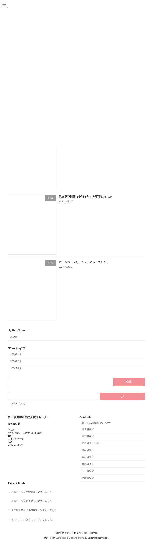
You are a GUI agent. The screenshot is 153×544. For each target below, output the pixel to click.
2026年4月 (16, 354)
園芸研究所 (88, 436)
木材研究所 (88, 470)
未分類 (13, 336)
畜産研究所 (88, 450)
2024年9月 (16, 368)
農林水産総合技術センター (96, 422)
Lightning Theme (76, 538)
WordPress (61, 538)
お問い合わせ (18, 403)
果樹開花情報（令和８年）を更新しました (85, 196)
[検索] (122, 396)
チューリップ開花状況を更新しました (31, 500)
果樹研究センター (91, 443)
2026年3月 (16, 361)
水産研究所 (88, 477)
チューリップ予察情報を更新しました (31, 491)
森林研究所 (88, 463)
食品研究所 (88, 457)
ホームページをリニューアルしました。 (84, 262)
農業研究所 (88, 429)
